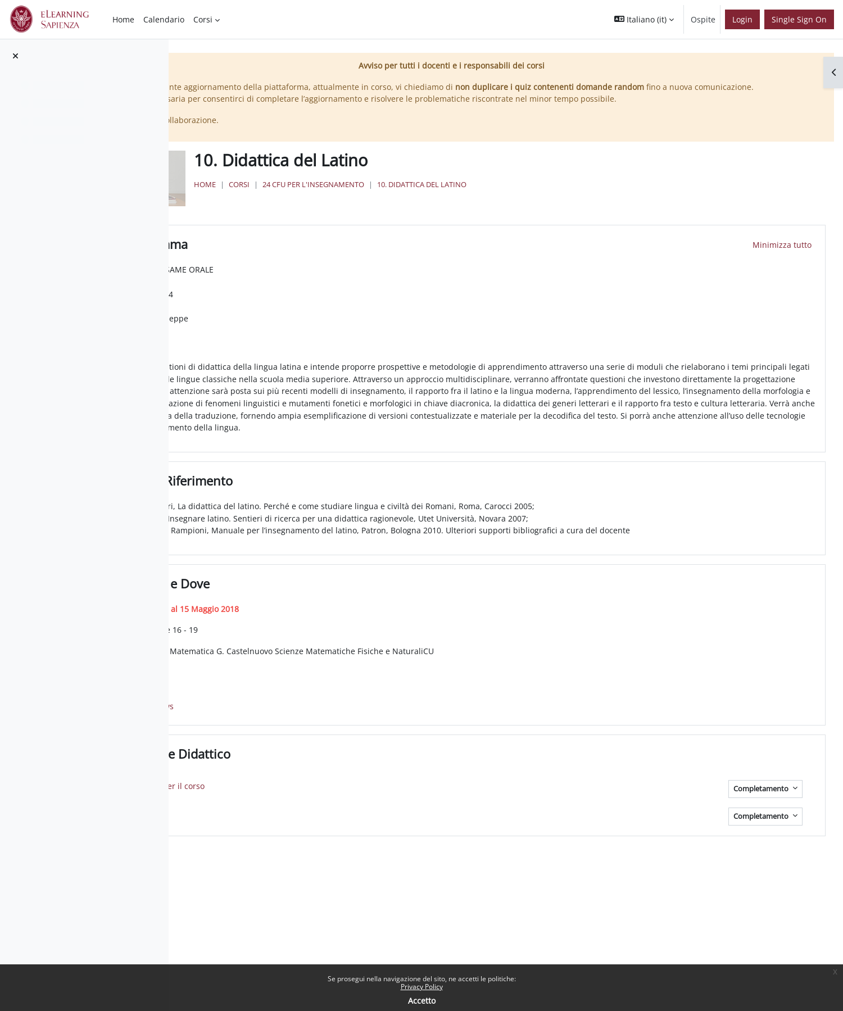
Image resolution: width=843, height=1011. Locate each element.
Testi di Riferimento (340, 498)
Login (742, 19)
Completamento (761, 805)
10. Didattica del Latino (558, 197)
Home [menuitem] (123, 19)
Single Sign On (799, 19)
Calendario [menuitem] (163, 19)
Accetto (422, 1000)
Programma (318, 249)
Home (341, 197)
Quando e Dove (329, 600)
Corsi (375, 197)
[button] (644, 19)
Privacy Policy (422, 986)
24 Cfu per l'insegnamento (450, 197)
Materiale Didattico (339, 771)
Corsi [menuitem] (202, 19)
